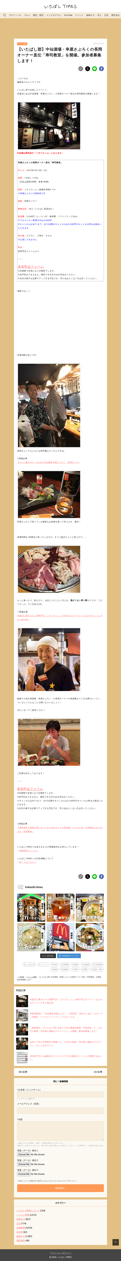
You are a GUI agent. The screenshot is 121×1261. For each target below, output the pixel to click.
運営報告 (20, 1240)
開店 (86, 969)
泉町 (76, 969)
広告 (106, 15)
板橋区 (65, 969)
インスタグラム (53, 15)
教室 (76, 964)
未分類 (19, 1232)
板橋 (55, 969)
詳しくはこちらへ (27, 862)
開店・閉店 (38, 15)
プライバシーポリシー (60, 1253)
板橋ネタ (90, 15)
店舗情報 (20, 1228)
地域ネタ (20, 1219)
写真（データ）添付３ (27, 1170)
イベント (79, 15)
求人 (99, 15)
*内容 (19, 1119)
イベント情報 (22, 44)
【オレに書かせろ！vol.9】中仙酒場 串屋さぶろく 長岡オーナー (48, 462)
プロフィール (15, 15)
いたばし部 (30, 964)
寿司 (55, 964)
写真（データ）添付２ (27, 1160)
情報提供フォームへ (28, 851)
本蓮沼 (86, 964)
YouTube (68, 15)
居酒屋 (65, 964)
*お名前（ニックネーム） (29, 1090)
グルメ (27, 15)
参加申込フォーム (31, 266)
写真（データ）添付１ (27, 1150)
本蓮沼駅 (98, 964)
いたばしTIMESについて (28, 1210)
